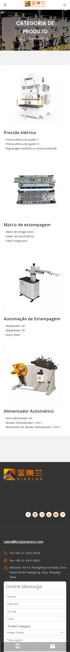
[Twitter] (42, 514)
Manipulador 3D (15, 330)
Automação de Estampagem (32, 318)
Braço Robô (13, 335)
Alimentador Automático (29, 411)
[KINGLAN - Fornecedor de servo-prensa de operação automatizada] (23, 488)
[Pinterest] (62, 514)
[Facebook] (28, 514)
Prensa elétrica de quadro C (22, 139)
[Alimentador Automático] (35, 376)
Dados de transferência (20, 236)
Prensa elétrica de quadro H (22, 144)
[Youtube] (49, 514)
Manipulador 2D (15, 326)
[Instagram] (55, 514)
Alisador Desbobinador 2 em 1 (24, 422)
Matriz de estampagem (27, 224)
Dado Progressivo (16, 241)
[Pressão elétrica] (35, 97)
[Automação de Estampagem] (35, 281)
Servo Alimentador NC (19, 418)
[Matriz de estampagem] (35, 189)
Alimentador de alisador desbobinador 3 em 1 (33, 427)
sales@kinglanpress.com (23, 541)
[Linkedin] (35, 514)
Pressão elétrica (20, 132)
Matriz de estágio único (20, 232)
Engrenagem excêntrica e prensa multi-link (31, 148)
